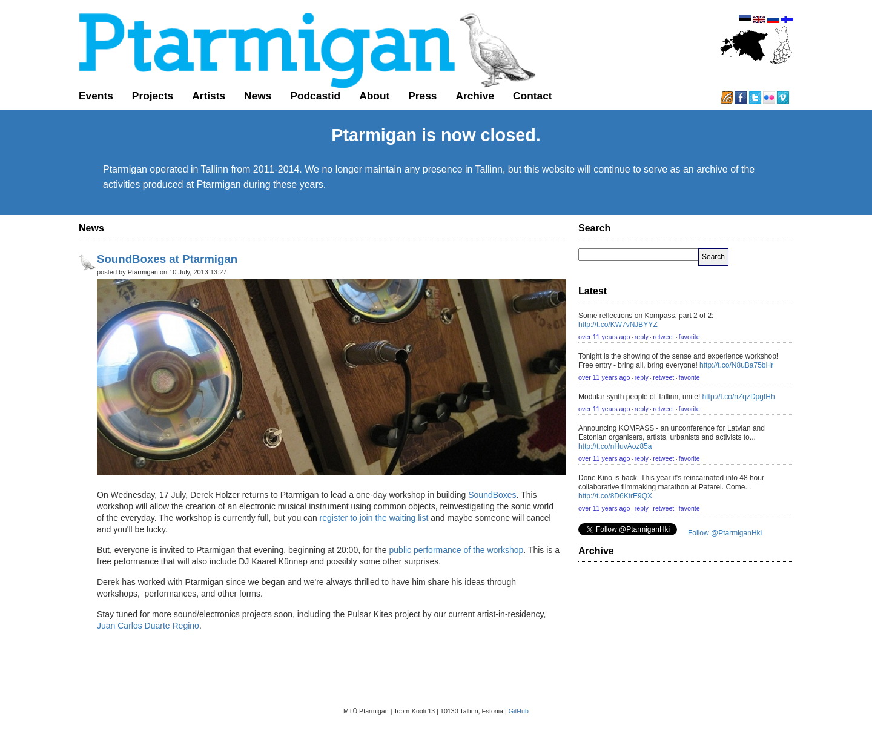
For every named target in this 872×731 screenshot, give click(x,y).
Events (96, 96)
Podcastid (315, 96)
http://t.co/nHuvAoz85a (615, 446)
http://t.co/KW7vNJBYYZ (618, 324)
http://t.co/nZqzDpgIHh (738, 396)
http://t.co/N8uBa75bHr (736, 365)
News (257, 96)
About (374, 96)
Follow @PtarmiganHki (725, 533)
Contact (532, 96)
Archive (474, 96)
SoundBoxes (492, 495)
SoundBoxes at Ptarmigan (167, 259)
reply (642, 336)
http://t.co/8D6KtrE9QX (615, 496)
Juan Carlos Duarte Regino (148, 625)
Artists (208, 96)
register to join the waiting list (374, 518)
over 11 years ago (604, 336)
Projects (152, 96)
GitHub (519, 711)
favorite (689, 336)
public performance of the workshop (455, 550)
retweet (663, 336)
